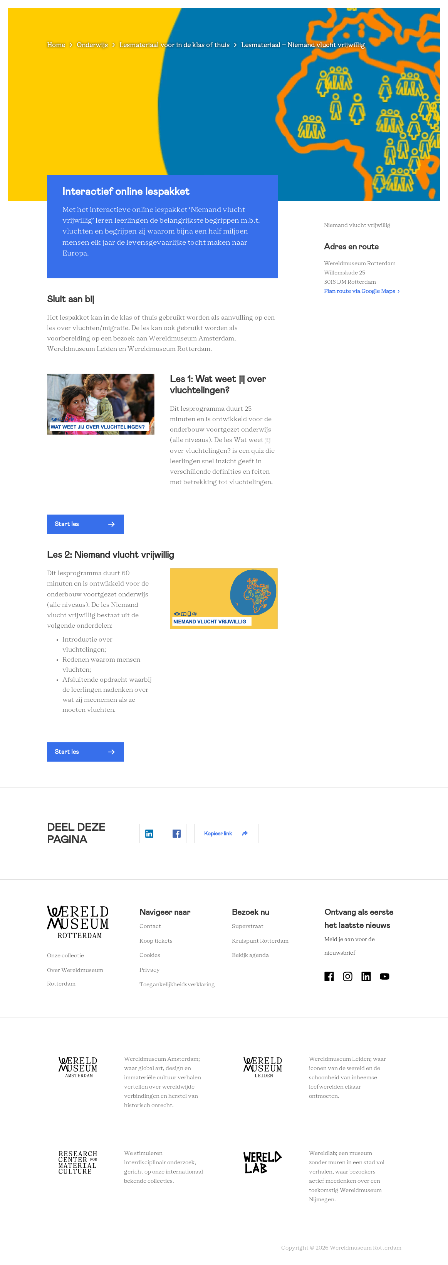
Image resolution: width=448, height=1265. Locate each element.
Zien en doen (135, 19)
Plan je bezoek (180, 19)
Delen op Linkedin (149, 833)
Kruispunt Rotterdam (260, 941)
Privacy (149, 970)
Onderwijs (273, 19)
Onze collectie (65, 955)
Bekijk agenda (250, 955)
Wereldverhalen (230, 19)
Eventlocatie (313, 19)
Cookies (149, 955)
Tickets (348, 19)
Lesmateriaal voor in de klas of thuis (174, 45)
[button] (85, 524)
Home (56, 45)
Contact (150, 926)
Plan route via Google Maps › (361, 291)
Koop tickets (156, 941)
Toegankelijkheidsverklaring (177, 984)
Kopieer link (218, 833)
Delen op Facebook (176, 833)
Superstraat (247, 926)
